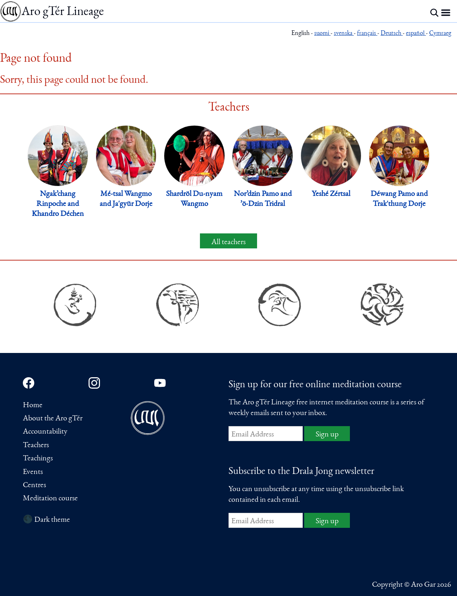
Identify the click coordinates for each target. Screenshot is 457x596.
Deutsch (392, 34)
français (367, 34)
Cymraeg (440, 34)
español (416, 34)
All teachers (228, 242)
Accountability (45, 432)
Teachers (36, 445)
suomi (322, 34)
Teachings (38, 459)
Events (33, 472)
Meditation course (50, 498)
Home (32, 405)
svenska (344, 34)
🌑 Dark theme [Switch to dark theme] (46, 520)
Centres (34, 485)
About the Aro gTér (52, 419)
